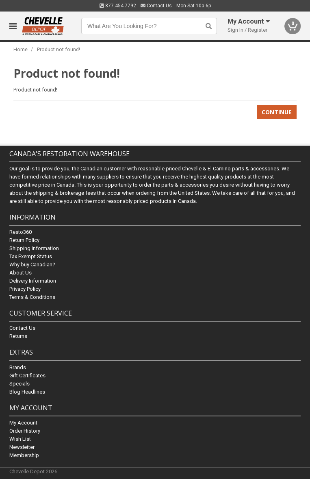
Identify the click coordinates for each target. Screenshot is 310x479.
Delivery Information (32, 281)
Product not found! (58, 49)
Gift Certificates (27, 375)
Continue (277, 112)
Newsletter (22, 447)
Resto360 (20, 232)
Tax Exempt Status (30, 256)
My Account (23, 422)
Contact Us (156, 6)
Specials (19, 383)
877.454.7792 (118, 6)
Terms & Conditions (32, 297)
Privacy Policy (25, 289)
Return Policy (24, 240)
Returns (18, 336)
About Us (20, 273)
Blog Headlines (27, 391)
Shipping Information (34, 248)
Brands (17, 367)
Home (20, 49)
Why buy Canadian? (32, 264)
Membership (24, 455)
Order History (24, 430)
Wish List (20, 438)
